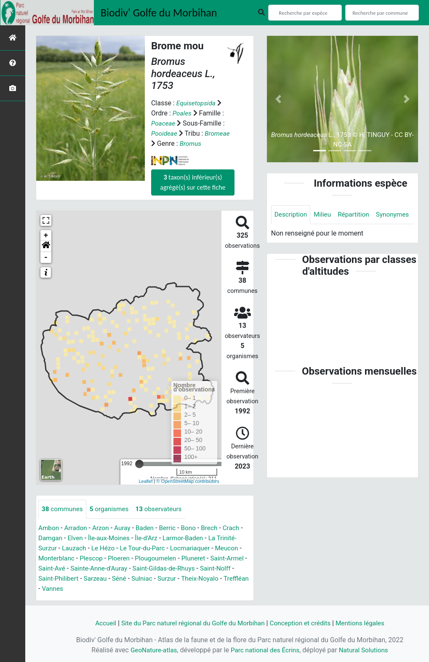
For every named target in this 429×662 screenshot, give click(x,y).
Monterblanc (57, 559)
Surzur (192, 579)
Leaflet (145, 481)
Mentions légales (365, 623)
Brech (215, 528)
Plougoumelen (160, 559)
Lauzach (75, 548)
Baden (148, 528)
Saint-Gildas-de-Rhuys (192, 569)
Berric (172, 528)
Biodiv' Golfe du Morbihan (159, 12)
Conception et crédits (303, 623)
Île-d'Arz (150, 538)
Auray (125, 528)
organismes (111, 509)
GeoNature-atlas (151, 650)
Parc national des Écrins (265, 650)
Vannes (81, 589)
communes (63, 509)
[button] (45, 246)
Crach (238, 528)
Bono (194, 528)
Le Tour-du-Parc (146, 548)
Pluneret (199, 559)
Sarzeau (118, 579)
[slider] (139, 464)
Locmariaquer (196, 548)
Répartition (356, 215)
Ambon (49, 528)
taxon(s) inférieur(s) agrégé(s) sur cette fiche (192, 182)
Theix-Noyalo (226, 579)
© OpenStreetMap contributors (187, 481)
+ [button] (46, 235)
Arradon (77, 528)
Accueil (100, 623)
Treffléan (51, 589)
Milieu (324, 215)
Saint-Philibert (80, 579)
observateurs (163, 509)
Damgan (51, 538)
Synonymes (291, 234)
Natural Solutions (366, 650)
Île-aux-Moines (111, 538)
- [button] (46, 257)
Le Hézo (105, 548)
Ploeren (122, 559)
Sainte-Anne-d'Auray (124, 569)
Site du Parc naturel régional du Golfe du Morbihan (191, 623)
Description (291, 215)
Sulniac (166, 579)
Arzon (103, 528)
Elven (77, 538)
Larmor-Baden (189, 538)
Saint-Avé (75, 569)
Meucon (234, 548)
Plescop (93, 559)
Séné (142, 579)
